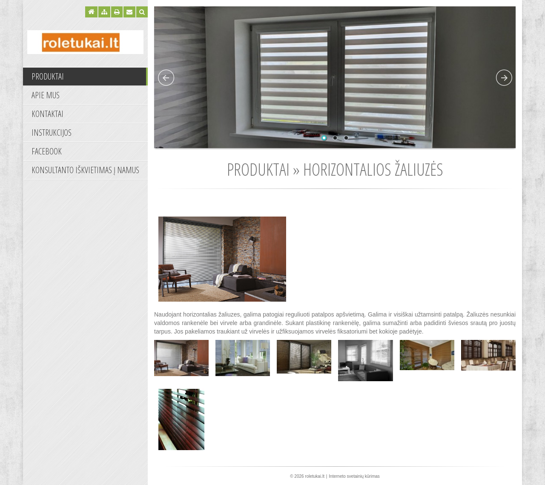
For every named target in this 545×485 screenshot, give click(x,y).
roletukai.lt (314, 476)
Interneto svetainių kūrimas (354, 476)
